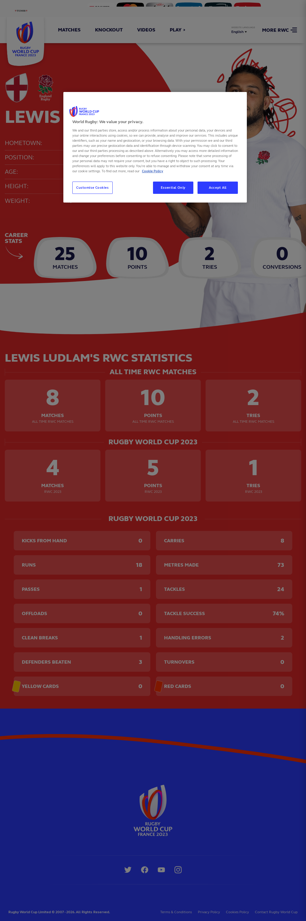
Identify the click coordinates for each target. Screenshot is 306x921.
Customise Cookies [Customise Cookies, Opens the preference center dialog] (92, 187)
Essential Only (173, 187)
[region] (155, 147)
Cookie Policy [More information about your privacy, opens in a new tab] (152, 171)
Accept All (218, 187)
